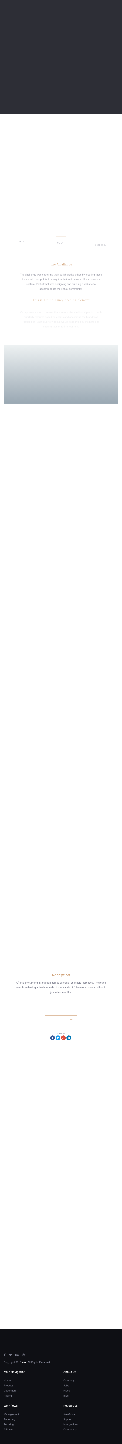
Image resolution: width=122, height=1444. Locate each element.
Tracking (9, 1424)
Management (11, 1414)
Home (7, 1380)
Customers (10, 1390)
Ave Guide (69, 1414)
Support (68, 1419)
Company (68, 1380)
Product (8, 1385)
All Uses (8, 1429)
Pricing (8, 1395)
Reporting (9, 1419)
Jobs (66, 1385)
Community (70, 1429)
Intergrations (70, 1424)
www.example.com (61, 1008)
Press (66, 1390)
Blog (66, 1395)
